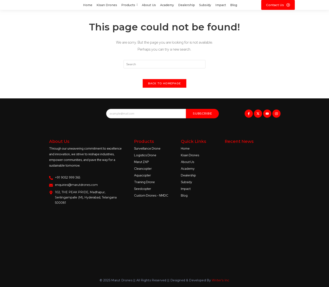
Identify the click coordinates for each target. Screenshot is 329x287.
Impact (186, 191)
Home (185, 151)
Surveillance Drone (147, 151)
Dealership (188, 177)
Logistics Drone (145, 157)
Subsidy (186, 184)
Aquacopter (142, 177)
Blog (184, 198)
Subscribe (202, 116)
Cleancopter (143, 171)
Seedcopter (142, 191)
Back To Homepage (164, 85)
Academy (188, 171)
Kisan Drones (190, 157)
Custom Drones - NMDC (151, 198)
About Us (187, 164)
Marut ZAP (141, 164)
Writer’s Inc (220, 278)
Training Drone (144, 184)
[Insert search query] (164, 64)
